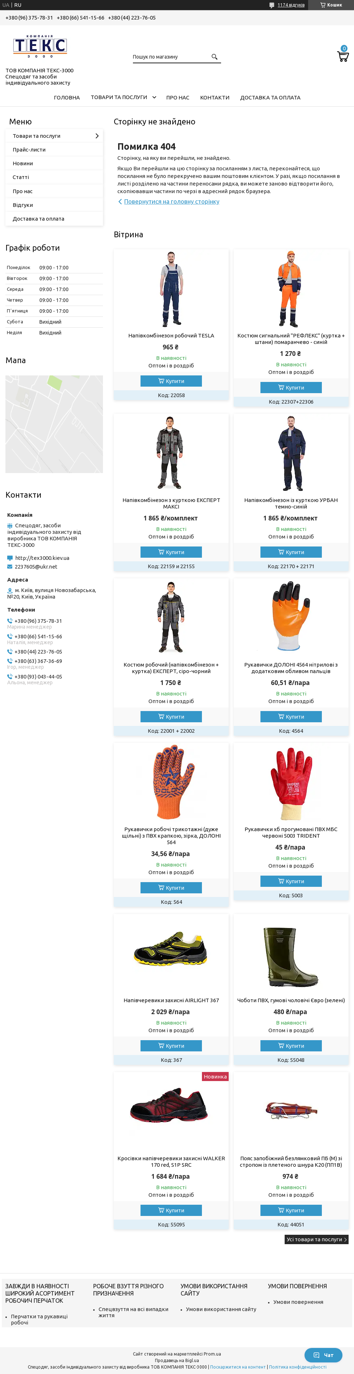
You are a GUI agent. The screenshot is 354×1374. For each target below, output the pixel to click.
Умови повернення (298, 1302)
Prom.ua (212, 1354)
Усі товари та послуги (314, 1239)
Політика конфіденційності (298, 1367)
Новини (23, 163)
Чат (323, 1355)
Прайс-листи (29, 149)
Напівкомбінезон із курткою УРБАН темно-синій (291, 503)
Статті (21, 177)
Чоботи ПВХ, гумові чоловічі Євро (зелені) (291, 1000)
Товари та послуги (119, 97)
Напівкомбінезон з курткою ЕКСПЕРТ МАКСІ (171, 503)
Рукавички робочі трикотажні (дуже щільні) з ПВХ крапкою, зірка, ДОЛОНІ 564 (171, 835)
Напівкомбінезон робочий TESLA (171, 335)
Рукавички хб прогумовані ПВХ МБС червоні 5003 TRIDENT (291, 832)
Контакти (214, 97)
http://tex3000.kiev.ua (42, 558)
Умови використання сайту (221, 1309)
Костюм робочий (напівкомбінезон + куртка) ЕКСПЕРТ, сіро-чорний (171, 668)
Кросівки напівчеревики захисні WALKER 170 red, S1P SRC (171, 1161)
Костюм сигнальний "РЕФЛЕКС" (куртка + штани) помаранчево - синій (291, 338)
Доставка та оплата (270, 97)
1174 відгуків (291, 5)
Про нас (177, 97)
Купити (175, 381)
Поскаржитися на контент (238, 1367)
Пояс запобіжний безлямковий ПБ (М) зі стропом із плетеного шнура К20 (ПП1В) (291, 1161)
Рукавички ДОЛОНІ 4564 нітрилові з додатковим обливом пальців (291, 668)
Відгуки (23, 205)
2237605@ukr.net (36, 566)
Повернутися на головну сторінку (171, 201)
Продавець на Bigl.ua (177, 1360)
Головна (67, 97)
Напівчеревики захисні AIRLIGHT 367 (171, 1000)
